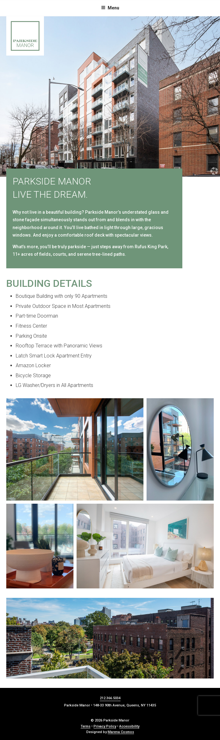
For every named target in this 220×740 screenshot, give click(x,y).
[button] (74, 449)
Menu (110, 7)
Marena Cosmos (121, 732)
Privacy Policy (105, 726)
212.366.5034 (110, 698)
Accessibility (129, 726)
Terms (85, 726)
